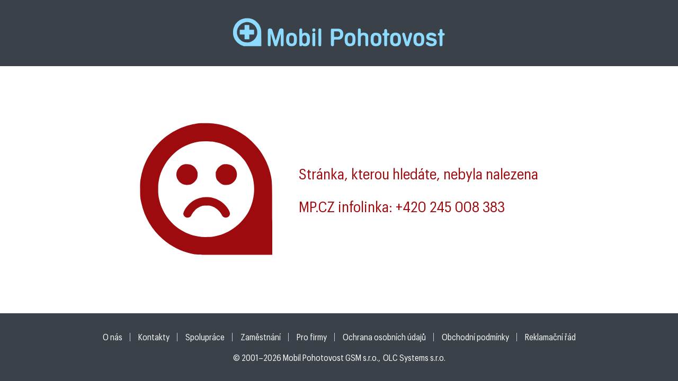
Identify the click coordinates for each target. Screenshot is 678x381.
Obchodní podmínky (475, 337)
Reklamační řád (550, 337)
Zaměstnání (260, 337)
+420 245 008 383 (450, 206)
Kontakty (154, 337)
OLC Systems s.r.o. (414, 357)
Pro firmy (312, 337)
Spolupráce (205, 337)
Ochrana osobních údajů (384, 337)
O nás (112, 337)
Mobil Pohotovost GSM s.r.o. (330, 357)
